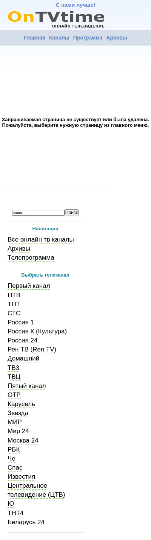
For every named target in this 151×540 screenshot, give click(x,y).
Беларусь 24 (26, 522)
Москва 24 (23, 440)
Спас (15, 467)
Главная (34, 38)
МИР (15, 422)
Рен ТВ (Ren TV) (32, 349)
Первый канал (29, 285)
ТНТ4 (16, 513)
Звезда (18, 413)
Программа (88, 38)
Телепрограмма (31, 257)
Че (11, 458)
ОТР (14, 395)
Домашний (23, 358)
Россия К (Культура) (37, 331)
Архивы (116, 38)
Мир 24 (18, 431)
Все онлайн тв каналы (41, 239)
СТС (14, 313)
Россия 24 (22, 340)
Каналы (59, 38)
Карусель (21, 404)
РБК (14, 449)
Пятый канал (27, 385)
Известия (21, 476)
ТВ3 (13, 367)
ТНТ (14, 304)
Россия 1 (21, 322)
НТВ (14, 295)
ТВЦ (14, 376)
